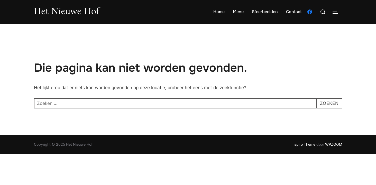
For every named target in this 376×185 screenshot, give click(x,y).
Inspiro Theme (303, 144)
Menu (238, 11)
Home (219, 11)
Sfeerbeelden (265, 11)
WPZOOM (333, 144)
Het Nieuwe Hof (66, 12)
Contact (294, 11)
